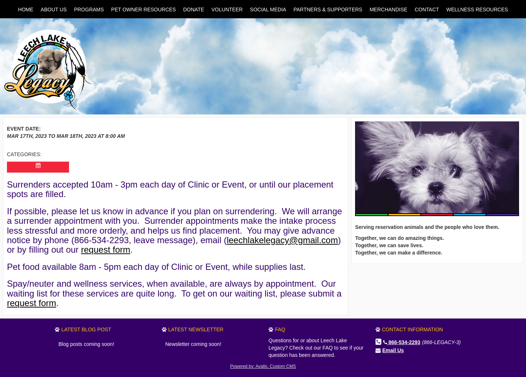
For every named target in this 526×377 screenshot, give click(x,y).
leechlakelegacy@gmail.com (282, 240)
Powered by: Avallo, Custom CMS (263, 366)
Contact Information (412, 329)
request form (105, 250)
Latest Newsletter (196, 329)
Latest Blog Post (86, 329)
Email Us (393, 350)
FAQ (280, 329)
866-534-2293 (401, 342)
